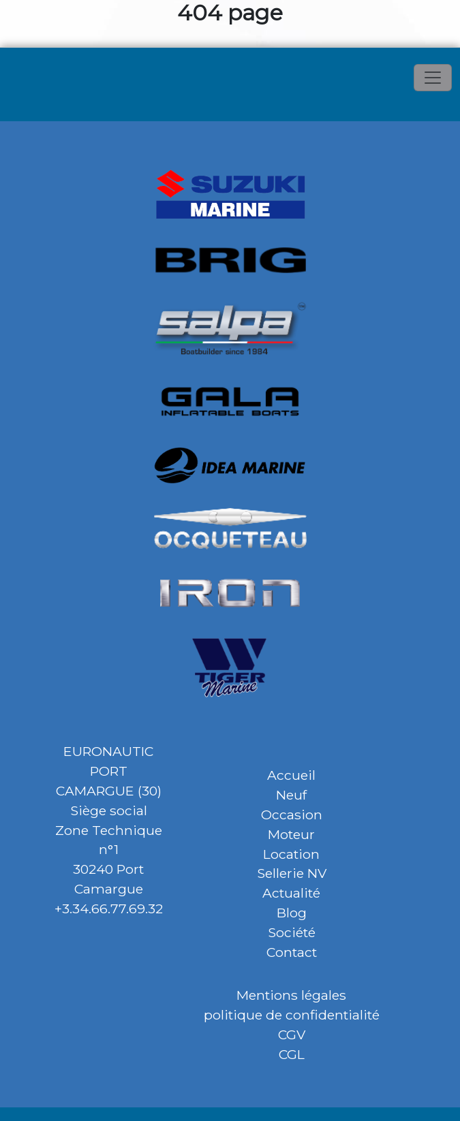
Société (292, 932)
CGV (291, 1034)
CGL (292, 1054)
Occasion (291, 814)
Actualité (291, 893)
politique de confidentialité (292, 1015)
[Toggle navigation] (433, 77)
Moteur (291, 834)
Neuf (291, 795)
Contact (291, 952)
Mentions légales (291, 995)
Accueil (291, 775)
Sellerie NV (291, 873)
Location (291, 854)
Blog (292, 912)
